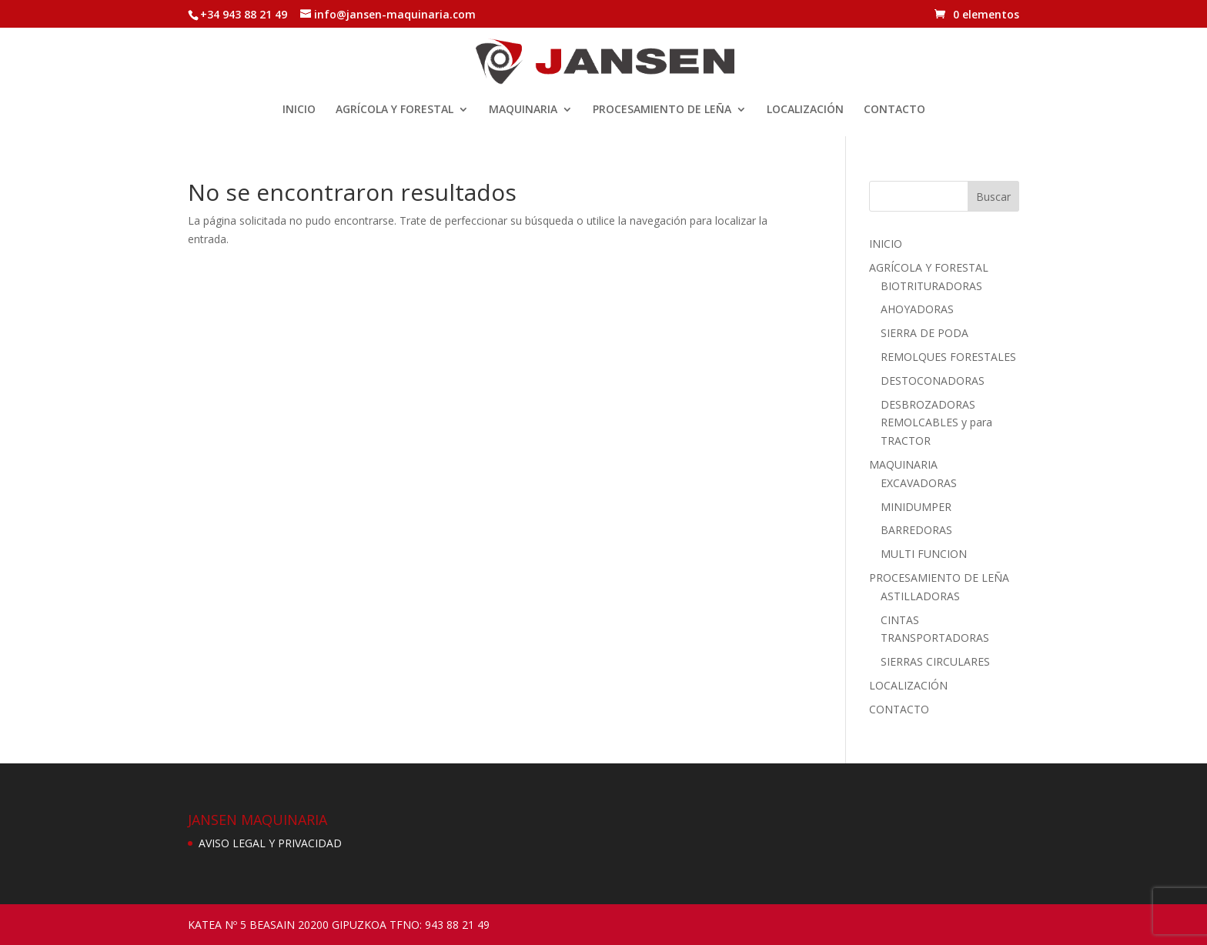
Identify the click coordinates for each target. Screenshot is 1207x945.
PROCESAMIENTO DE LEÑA (662, 110)
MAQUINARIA (523, 110)
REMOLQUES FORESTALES (948, 356)
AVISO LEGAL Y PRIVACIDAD (270, 843)
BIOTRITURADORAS (931, 286)
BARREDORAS (916, 530)
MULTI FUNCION (924, 553)
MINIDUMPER (916, 506)
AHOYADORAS (917, 309)
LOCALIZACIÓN (805, 110)
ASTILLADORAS (920, 596)
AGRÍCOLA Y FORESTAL (394, 110)
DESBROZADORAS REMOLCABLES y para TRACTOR (936, 423)
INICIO (299, 110)
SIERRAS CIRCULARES (935, 661)
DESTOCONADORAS (933, 380)
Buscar (993, 196)
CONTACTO (894, 110)
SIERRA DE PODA (924, 333)
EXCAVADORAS (919, 483)
